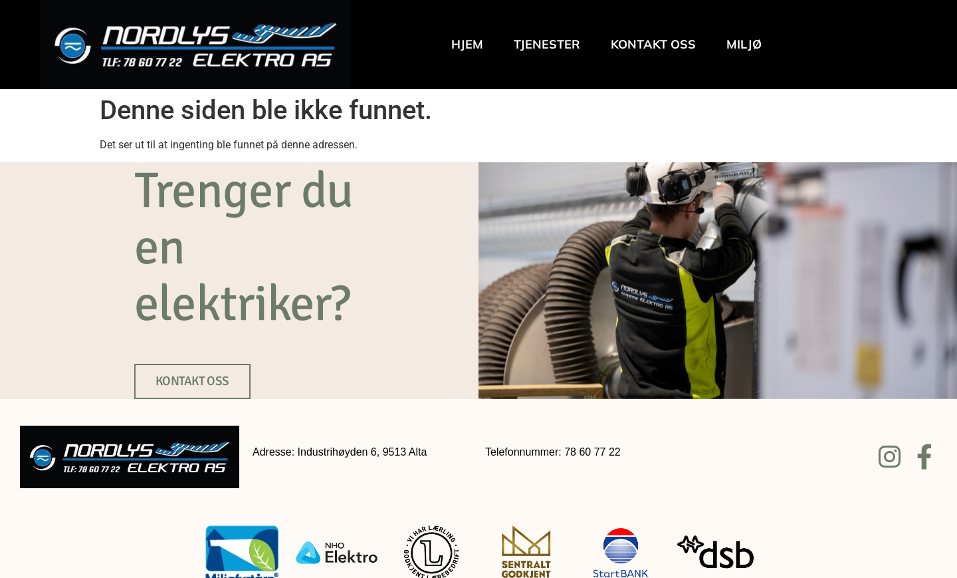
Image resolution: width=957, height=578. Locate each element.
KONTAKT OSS (192, 381)
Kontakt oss (653, 44)
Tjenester (547, 44)
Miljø (744, 44)
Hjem (467, 44)
